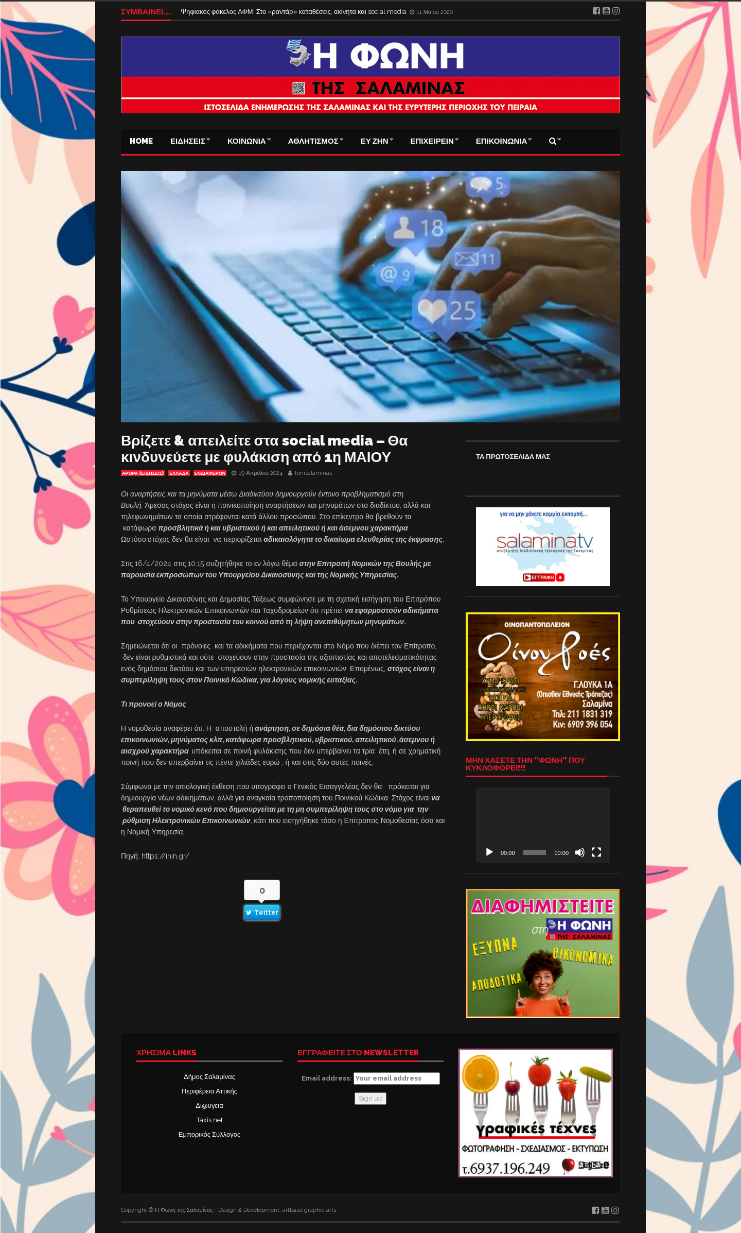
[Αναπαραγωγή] (489, 852)
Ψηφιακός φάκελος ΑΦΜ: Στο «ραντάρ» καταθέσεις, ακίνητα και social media (294, 11)
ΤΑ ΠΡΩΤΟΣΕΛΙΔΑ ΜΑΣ (513, 456)
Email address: (371, 1078)
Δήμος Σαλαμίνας (209, 1077)
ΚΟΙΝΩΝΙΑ (246, 141)
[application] (543, 825)
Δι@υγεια (209, 1105)
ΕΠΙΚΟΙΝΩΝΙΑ (501, 141)
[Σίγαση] (580, 852)
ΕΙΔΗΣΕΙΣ (187, 141)
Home (141, 141)
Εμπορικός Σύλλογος (209, 1134)
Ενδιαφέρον (210, 473)
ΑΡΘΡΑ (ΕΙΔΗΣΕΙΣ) (143, 473)
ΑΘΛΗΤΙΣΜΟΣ (313, 141)
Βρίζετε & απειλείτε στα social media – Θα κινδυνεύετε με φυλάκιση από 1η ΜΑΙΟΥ (264, 449)
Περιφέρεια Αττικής (209, 1091)
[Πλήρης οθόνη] (596, 852)
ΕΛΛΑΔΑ (178, 473)
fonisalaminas (313, 473)
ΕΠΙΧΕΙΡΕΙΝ (432, 141)
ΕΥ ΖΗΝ (375, 141)
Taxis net (210, 1120)
